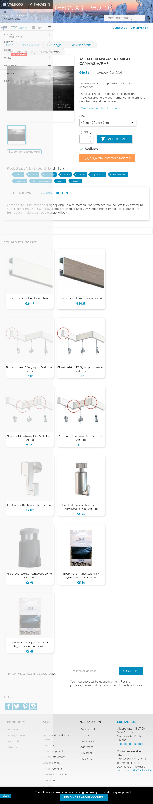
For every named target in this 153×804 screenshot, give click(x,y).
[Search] (124, 18)
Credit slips (87, 743)
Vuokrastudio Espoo (55, 777)
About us (48, 747)
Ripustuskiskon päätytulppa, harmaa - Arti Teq (81, 371)
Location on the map (130, 746)
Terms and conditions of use (56, 739)
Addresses (86, 749)
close (6, 795)
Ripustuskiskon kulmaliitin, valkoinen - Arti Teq (29, 440)
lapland (81, 176)
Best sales (14, 743)
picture (61, 183)
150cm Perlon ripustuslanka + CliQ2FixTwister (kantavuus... (81, 577)
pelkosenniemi (119, 176)
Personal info (88, 731)
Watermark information (24, 154)
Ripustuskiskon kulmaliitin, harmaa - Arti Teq (81, 440)
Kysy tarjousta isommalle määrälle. (107, 160)
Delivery (48, 732)
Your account (91, 724)
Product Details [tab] (54, 195)
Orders (84, 737)
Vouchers (86, 755)
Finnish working (52, 771)
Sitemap (13, 749)
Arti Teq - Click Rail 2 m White (30, 300)
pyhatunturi (98, 176)
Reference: (102, 75)
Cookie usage (51, 765)
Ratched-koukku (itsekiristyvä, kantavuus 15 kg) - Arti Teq (81, 509)
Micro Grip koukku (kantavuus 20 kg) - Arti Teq (30, 577)
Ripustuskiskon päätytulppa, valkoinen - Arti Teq (29, 371)
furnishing (50, 176)
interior (33, 176)
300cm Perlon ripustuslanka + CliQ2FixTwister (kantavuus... (29, 646)
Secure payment (53, 753)
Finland (66, 176)
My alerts (86, 761)
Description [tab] (21, 195)
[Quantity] (83, 141)
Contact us (120, 27)
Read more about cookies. (84, 797)
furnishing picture (41, 183)
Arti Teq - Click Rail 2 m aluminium (81, 300)
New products (16, 737)
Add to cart (114, 141)
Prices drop (15, 732)
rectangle (20, 183)
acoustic (76, 183)
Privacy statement (54, 759)
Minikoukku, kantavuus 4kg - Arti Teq (29, 507)
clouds (19, 176)
